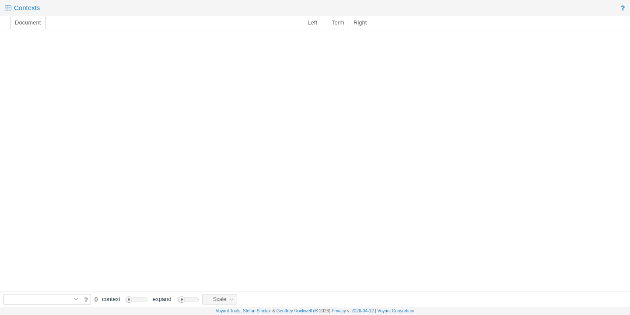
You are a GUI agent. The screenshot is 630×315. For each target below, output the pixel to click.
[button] (624, 8)
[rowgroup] (315, 160)
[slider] (136, 299)
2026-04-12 (362, 310)
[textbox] (38, 299)
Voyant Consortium (396, 310)
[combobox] (37, 299)
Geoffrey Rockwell (294, 310)
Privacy (339, 310)
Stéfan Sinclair (257, 310)
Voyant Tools (228, 310)
